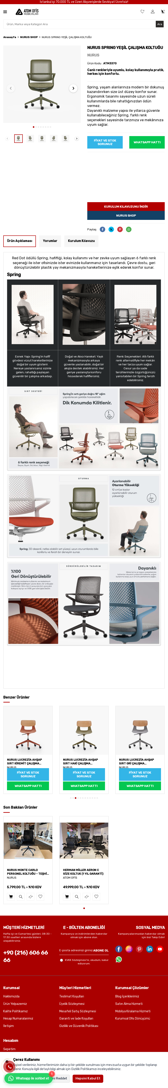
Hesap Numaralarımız (18, 1019)
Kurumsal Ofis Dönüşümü (132, 1019)
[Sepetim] (163, 12)
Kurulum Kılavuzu (81, 241)
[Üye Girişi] (152, 12)
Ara (159, 24)
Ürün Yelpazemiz (15, 1004)
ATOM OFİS (70, 878)
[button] (33, 127)
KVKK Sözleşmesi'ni (77, 960)
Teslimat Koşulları (71, 997)
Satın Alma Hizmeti (129, 1004)
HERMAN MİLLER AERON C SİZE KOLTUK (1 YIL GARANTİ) (83, 872)
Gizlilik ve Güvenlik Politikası (78, 1026)
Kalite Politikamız (15, 1011)
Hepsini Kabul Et (87, 1078)
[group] (42, 84)
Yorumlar (50, 241)
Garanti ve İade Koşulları (76, 1019)
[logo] (27, 11)
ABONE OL (100, 950)
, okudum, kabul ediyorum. (84, 962)
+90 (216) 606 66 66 (25, 957)
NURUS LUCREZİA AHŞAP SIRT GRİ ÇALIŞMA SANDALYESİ (136, 762)
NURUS (93, 55)
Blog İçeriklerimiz (127, 997)
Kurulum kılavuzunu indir (126, 206)
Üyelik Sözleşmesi (71, 1004)
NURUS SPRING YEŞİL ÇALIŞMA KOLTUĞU (67, 37)
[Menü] (5, 12)
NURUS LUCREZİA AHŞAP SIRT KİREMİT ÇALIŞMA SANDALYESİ (24, 762)
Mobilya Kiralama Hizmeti (132, 1011)
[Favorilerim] (142, 12)
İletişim (8, 1026)
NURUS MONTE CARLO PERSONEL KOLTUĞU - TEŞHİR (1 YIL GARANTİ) (28, 872)
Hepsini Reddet (55, 1078)
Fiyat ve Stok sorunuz (105, 142)
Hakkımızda (11, 997)
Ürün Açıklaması (19, 241)
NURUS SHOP (29, 37)
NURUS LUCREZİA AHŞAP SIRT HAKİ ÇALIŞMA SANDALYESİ (80, 762)
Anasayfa (9, 37)
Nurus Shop (126, 215)
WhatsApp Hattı (147, 142)
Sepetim (9, 1049)
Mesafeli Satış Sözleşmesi (77, 1011)
